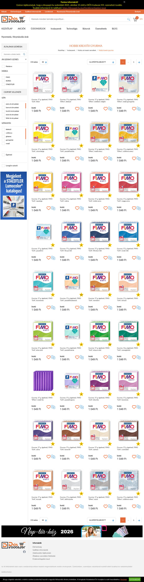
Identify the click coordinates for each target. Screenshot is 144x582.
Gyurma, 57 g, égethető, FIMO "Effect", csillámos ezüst (127, 498)
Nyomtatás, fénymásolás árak (14, 36)
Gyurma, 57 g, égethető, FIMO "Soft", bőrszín (127, 299)
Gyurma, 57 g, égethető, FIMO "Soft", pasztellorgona (70, 399)
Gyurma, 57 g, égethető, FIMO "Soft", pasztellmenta (70, 349)
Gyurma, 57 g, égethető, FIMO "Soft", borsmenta (42, 299)
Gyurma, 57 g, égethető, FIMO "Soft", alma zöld (42, 349)
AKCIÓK (22, 28)
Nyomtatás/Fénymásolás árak (68, 11)
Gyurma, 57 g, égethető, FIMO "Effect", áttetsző (70, 100)
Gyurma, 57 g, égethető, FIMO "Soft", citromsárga (42, 150)
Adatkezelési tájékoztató (42, 553)
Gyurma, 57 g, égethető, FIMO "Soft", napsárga (42, 200)
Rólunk (4, 11)
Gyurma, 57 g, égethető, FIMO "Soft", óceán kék (127, 249)
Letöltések (49, 11)
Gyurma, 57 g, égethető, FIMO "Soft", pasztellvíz (42, 249)
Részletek (123, 579)
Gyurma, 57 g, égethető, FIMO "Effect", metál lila (42, 399)
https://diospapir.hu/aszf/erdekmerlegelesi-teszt (84, 7)
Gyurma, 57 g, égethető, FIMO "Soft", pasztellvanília (70, 150)
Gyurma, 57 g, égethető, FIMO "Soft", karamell (70, 448)
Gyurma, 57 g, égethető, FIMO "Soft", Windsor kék (99, 249)
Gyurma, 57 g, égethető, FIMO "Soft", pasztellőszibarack (70, 299)
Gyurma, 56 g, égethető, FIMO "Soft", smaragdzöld (127, 349)
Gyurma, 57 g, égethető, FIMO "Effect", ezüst (99, 498)
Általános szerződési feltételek (44, 556)
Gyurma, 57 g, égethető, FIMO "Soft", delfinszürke (70, 498)
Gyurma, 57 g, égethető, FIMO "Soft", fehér (42, 100)
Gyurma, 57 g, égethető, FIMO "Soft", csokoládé (127, 448)
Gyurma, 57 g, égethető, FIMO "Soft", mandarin (99, 299)
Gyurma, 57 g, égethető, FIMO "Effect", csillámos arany (127, 150)
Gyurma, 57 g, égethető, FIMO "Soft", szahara (99, 448)
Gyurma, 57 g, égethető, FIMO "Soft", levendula (127, 399)
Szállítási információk (33, 11)
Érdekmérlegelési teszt (41, 559)
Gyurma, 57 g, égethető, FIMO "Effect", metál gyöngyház (127, 100)
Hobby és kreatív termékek (87, 50)
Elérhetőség (37, 547)
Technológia (71, 28)
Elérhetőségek (15, 11)
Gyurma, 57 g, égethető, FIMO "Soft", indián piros (99, 200)
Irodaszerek (56, 28)
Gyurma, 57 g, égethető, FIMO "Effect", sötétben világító (99, 100)
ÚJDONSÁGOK (38, 28)
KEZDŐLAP (6, 28)
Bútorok (86, 28)
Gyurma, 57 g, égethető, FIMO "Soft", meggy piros (127, 200)
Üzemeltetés (101, 28)
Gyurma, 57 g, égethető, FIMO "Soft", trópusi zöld (99, 349)
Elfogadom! (134, 579)
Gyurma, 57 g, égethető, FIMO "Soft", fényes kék (70, 249)
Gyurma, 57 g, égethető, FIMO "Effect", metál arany (99, 150)
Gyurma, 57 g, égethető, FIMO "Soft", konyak (42, 498)
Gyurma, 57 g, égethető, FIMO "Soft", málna (70, 200)
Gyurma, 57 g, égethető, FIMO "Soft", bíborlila (99, 399)
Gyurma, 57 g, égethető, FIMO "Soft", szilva (42, 448)
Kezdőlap (61, 50)
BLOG (114, 28)
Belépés (138, 11)
